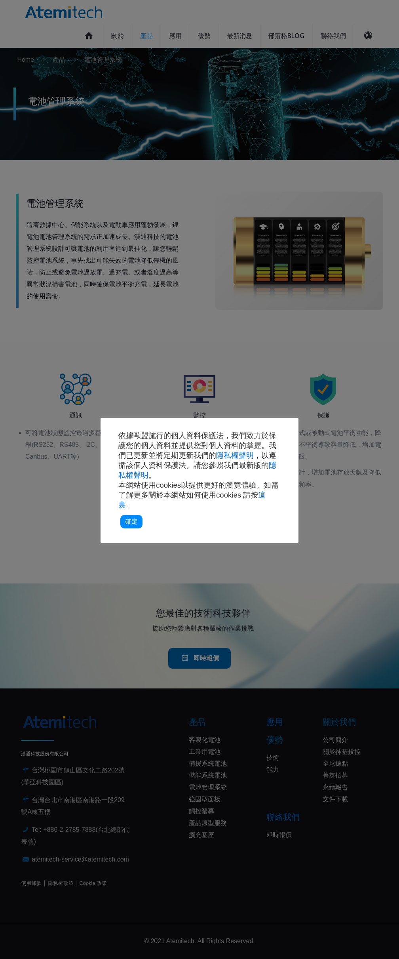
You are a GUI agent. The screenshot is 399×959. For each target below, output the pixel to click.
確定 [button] (131, 521)
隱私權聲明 (235, 455)
